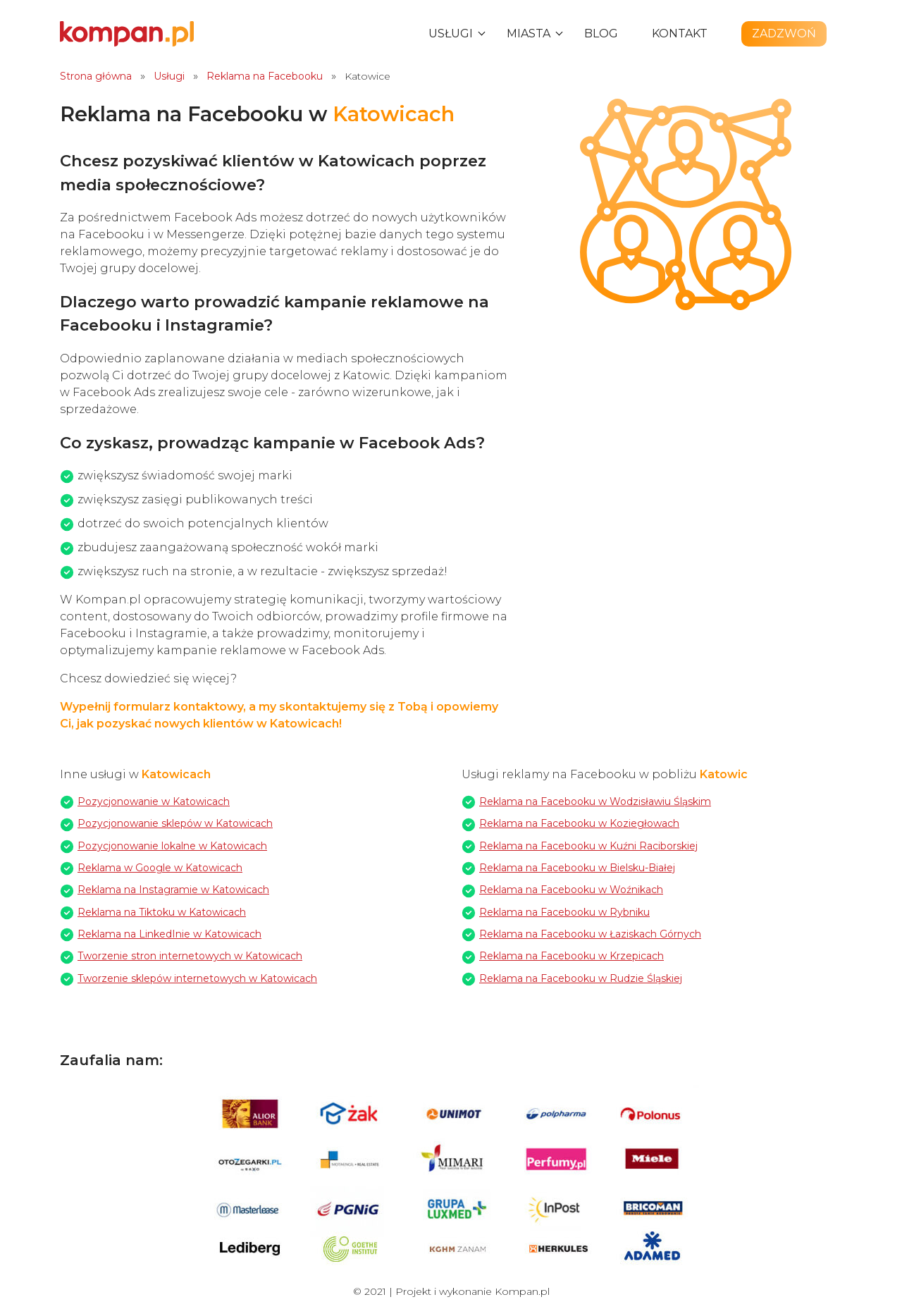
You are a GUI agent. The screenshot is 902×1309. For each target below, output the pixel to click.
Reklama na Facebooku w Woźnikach (571, 889)
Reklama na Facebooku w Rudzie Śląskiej (580, 978)
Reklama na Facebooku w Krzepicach (571, 956)
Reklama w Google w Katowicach (160, 867)
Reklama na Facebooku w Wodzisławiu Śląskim (595, 801)
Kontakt (680, 33)
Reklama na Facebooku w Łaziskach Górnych (590, 934)
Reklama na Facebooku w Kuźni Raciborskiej (588, 846)
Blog (601, 33)
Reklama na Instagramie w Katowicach (173, 889)
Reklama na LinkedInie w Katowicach (169, 934)
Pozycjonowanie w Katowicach (154, 801)
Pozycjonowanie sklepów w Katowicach (175, 823)
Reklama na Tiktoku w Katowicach (162, 912)
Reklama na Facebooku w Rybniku (564, 912)
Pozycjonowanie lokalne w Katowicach (172, 846)
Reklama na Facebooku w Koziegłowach (579, 823)
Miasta (528, 33)
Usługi (450, 33)
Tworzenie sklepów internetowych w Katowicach (197, 978)
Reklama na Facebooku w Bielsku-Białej (577, 867)
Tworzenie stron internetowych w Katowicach (190, 956)
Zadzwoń (784, 33)
